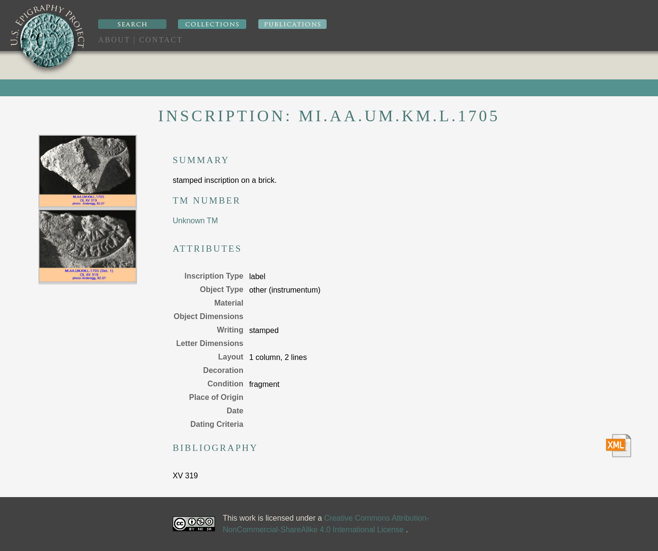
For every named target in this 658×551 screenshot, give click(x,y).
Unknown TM (195, 221)
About (114, 40)
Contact (161, 40)
